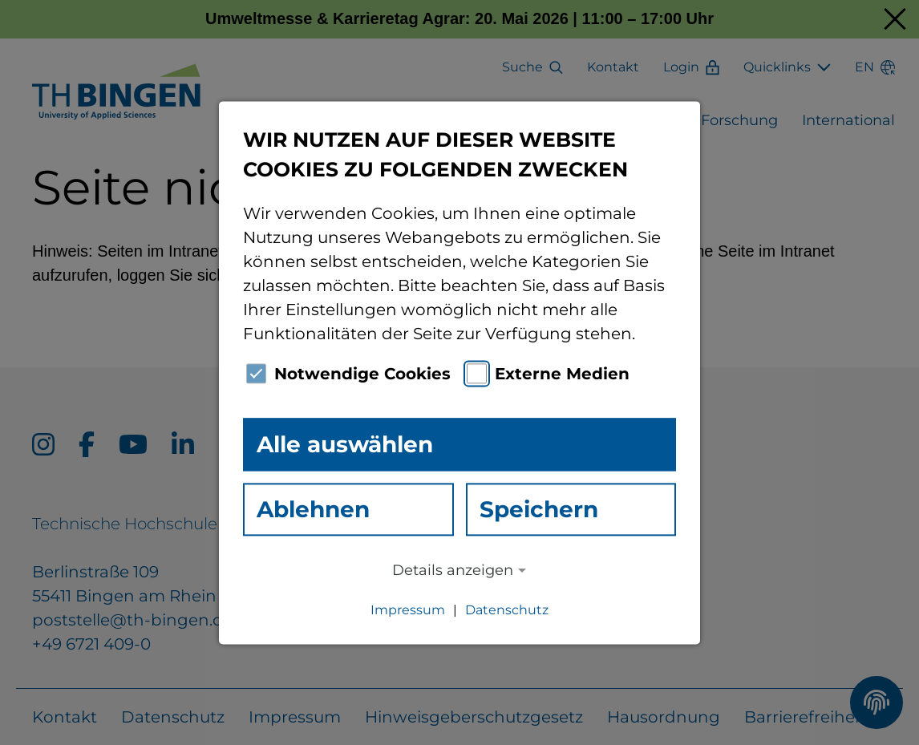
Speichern (539, 509)
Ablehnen (313, 509)
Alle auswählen (345, 444)
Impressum (407, 609)
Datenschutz (507, 609)
